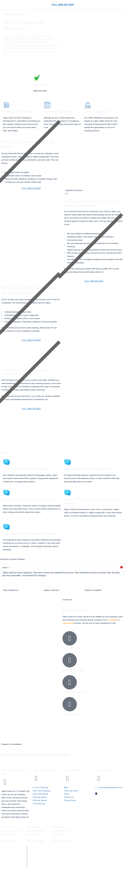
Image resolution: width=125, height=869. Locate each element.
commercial (68, 623)
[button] (123, 5)
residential (113, 620)
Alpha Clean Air (46, 850)
